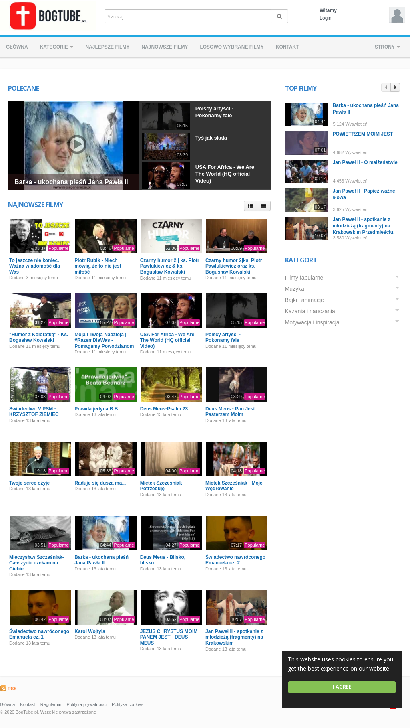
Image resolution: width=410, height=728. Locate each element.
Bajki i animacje (304, 300)
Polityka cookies (127, 704)
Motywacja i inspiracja (312, 322)
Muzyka (294, 289)
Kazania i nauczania (310, 311)
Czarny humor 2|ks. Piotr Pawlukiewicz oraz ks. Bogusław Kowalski (233, 266)
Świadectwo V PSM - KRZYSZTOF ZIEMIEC (34, 411)
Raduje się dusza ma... (100, 483)
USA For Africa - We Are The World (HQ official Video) (224, 174)
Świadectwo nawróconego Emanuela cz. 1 (39, 634)
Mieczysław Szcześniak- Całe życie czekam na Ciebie (36, 563)
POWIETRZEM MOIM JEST (363, 134)
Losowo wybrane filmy (231, 47)
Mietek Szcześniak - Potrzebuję (162, 485)
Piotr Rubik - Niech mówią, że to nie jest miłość (97, 266)
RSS (8, 688)
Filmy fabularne (304, 277)
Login (325, 18)
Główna (17, 47)
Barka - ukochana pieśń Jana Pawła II (71, 181)
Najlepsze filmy (107, 47)
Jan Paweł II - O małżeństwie (365, 162)
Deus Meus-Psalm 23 (164, 409)
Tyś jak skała (211, 138)
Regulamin (51, 704)
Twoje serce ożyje (29, 483)
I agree (342, 686)
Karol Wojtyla (89, 631)
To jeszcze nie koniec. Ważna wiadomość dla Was (34, 266)
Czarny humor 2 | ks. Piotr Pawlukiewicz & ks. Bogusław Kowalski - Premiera (169, 269)
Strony (387, 47)
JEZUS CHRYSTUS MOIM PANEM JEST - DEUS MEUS (169, 637)
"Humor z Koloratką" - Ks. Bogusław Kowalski (38, 337)
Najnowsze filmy (164, 47)
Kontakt (287, 47)
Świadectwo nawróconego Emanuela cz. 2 (235, 560)
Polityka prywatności (86, 704)
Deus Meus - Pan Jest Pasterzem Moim (230, 411)
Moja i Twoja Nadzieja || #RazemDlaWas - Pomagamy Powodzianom (104, 340)
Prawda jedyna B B (96, 409)
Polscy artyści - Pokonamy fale (214, 111)
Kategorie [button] (57, 47)
